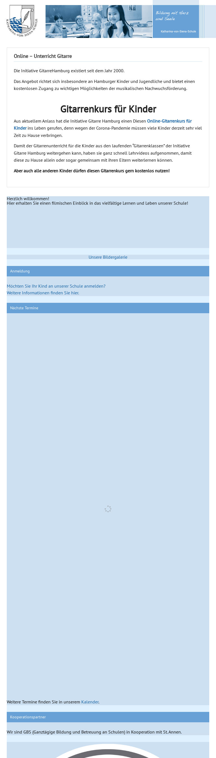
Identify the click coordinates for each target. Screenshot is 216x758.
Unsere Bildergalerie (108, 257)
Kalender (89, 702)
